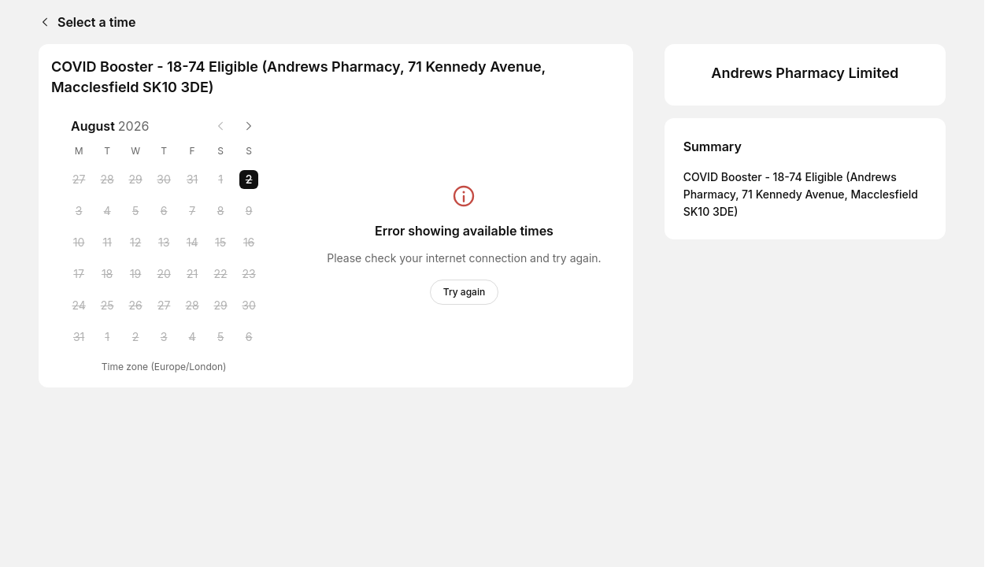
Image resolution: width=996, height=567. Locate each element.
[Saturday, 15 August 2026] (220, 242)
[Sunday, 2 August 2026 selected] (248, 179)
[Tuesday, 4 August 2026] (107, 211)
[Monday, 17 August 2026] (78, 274)
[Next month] (248, 126)
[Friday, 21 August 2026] (192, 274)
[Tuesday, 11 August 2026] (107, 242)
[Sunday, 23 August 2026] (248, 274)
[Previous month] (220, 126)
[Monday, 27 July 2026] (78, 179)
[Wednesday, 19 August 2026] (135, 274)
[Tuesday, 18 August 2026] (107, 274)
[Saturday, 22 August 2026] (220, 274)
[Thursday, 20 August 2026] (163, 274)
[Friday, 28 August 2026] (192, 305)
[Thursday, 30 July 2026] (163, 179)
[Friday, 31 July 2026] (192, 179)
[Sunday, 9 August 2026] (248, 211)
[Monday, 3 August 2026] (78, 211)
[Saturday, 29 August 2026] (220, 305)
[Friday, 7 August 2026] (192, 211)
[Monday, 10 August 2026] (78, 242)
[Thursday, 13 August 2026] (163, 242)
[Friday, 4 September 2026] (192, 337)
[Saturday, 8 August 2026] (220, 211)
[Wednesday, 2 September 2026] (135, 337)
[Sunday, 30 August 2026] (248, 305)
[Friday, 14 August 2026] (192, 242)
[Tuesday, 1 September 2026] (107, 337)
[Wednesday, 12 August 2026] (135, 242)
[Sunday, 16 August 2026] (248, 242)
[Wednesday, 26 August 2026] (135, 305)
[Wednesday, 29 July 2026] (135, 179)
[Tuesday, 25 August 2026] (107, 305)
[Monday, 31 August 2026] (78, 337)
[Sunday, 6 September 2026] (248, 337)
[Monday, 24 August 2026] (78, 305)
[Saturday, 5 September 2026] (220, 337)
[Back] (41, 22)
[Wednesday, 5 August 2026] (135, 211)
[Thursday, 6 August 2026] (163, 211)
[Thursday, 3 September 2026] (163, 337)
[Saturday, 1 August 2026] (220, 179)
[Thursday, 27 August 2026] (163, 305)
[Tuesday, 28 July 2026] (107, 179)
